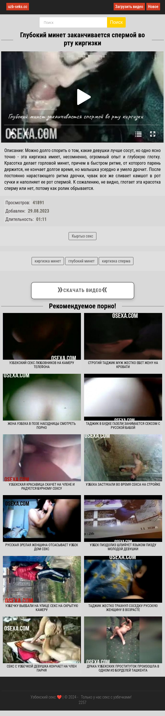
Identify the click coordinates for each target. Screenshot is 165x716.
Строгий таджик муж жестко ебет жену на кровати (123, 365)
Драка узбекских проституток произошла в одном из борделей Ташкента (123, 668)
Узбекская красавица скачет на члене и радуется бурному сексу (42, 486)
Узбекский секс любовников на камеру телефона (41, 365)
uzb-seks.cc (17, 6)
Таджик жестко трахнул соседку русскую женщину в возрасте (123, 608)
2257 (82, 702)
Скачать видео (82, 289)
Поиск (116, 22)
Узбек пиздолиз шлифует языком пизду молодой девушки (123, 547)
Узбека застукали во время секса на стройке (123, 484)
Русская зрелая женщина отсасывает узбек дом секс (41, 547)
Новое (153, 6)
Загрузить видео (129, 6)
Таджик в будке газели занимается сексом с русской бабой (123, 426)
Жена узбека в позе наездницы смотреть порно (42, 426)
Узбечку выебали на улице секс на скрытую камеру (41, 608)
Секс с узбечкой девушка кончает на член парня (41, 668)
